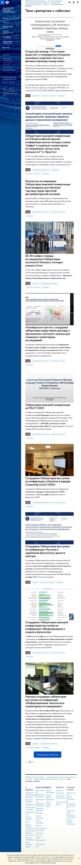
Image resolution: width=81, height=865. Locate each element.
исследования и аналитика (40, 170)
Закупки (27, 822)
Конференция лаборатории (8, 42)
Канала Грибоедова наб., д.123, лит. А (10, 93)
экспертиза (55, 170)
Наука (48, 787)
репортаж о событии (48, 96)
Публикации (60, 793)
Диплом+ (38, 825)
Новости (6, 22)
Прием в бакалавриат (39, 817)
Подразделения (30, 804)
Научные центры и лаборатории (50, 797)
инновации (61, 96)
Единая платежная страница (28, 845)
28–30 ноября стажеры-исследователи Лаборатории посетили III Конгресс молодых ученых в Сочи (44, 260)
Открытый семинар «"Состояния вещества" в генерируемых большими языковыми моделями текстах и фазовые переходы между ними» (47, 56)
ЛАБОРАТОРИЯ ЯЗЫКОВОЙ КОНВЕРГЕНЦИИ (9, 10)
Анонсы (5, 18)
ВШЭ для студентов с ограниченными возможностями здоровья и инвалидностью (30, 830)
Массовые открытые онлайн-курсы (70, 822)
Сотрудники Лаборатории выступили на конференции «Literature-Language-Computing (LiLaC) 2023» (48, 481)
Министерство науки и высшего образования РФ (71, 797)
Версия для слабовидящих (29, 839)
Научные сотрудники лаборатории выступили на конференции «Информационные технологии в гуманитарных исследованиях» (45, 701)
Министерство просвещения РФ (71, 806)
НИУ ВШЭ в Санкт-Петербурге (35, 777)
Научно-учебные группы (48, 804)
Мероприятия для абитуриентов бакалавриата (40, 793)
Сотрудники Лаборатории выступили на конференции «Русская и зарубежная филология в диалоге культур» (47, 551)
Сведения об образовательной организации (30, 795)
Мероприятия (7, 27)
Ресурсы (59, 787)
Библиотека (59, 790)
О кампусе (29, 788)
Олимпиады (39, 813)
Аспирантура (39, 833)
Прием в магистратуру (40, 822)
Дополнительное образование (41, 829)
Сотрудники (7, 37)
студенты (35, 283)
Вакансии (6, 47)
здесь (49, 857)
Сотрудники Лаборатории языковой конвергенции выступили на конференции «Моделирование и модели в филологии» (46, 627)
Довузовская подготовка (40, 809)
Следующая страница (47, 754)
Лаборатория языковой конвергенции (46, 779)
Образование (41, 787)
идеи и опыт (36, 96)
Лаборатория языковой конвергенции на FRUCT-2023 (47, 406)
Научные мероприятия (50, 791)
